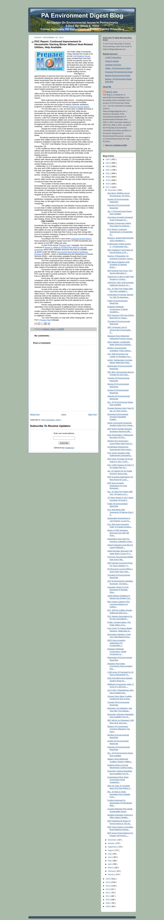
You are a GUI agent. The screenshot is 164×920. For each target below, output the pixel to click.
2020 (108, 177)
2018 (108, 184)
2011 (108, 896)
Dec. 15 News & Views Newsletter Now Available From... (118, 794)
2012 (108, 893)
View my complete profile (116, 145)
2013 (108, 889)
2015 (108, 882)
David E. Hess (111, 92)
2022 (108, 170)
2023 (108, 166)
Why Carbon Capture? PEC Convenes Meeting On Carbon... (118, 604)
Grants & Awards (112, 61)
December (112, 190)
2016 (108, 879)
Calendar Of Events (113, 65)
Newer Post (35, 414)
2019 (108, 180)
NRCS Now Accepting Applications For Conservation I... (116, 643)
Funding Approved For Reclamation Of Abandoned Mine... (119, 802)
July (110, 854)
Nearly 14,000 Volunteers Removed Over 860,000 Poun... (118, 532)
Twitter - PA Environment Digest (118, 68)
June (110, 857)
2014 (108, 886)
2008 (108, 906)
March (111, 868)
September (112, 847)
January (111, 874)
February (112, 871)
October (111, 843)
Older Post (92, 414)
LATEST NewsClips (113, 58)
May (110, 861)
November (112, 840)
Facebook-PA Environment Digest (119, 72)
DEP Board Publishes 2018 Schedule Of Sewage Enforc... (118, 264)
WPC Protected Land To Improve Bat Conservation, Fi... (119, 330)
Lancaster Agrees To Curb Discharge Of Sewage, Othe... (118, 589)
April (110, 864)
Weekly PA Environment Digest (117, 76)
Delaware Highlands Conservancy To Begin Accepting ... (117, 309)
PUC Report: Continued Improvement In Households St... (120, 232)
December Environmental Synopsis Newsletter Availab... (117, 416)
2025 (108, 159)
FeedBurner (69, 448)
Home (63, 414)
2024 (108, 163)
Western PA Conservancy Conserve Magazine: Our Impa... (118, 729)
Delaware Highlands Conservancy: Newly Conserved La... (116, 651)
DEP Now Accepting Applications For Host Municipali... (117, 485)
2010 (108, 900)
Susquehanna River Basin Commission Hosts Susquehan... (118, 779)
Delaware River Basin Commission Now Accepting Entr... (119, 666)
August (111, 850)
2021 (108, 173)
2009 (108, 903)
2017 (108, 187)
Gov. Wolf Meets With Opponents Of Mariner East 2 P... (120, 512)
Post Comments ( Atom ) (51, 420)
